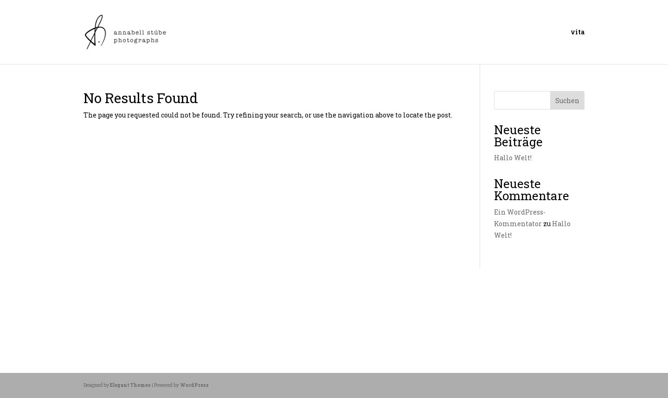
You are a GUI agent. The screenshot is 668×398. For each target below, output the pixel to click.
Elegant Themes (130, 385)
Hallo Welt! (513, 157)
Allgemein (129, 311)
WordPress (194, 385)
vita (577, 32)
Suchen (567, 100)
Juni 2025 (100, 311)
